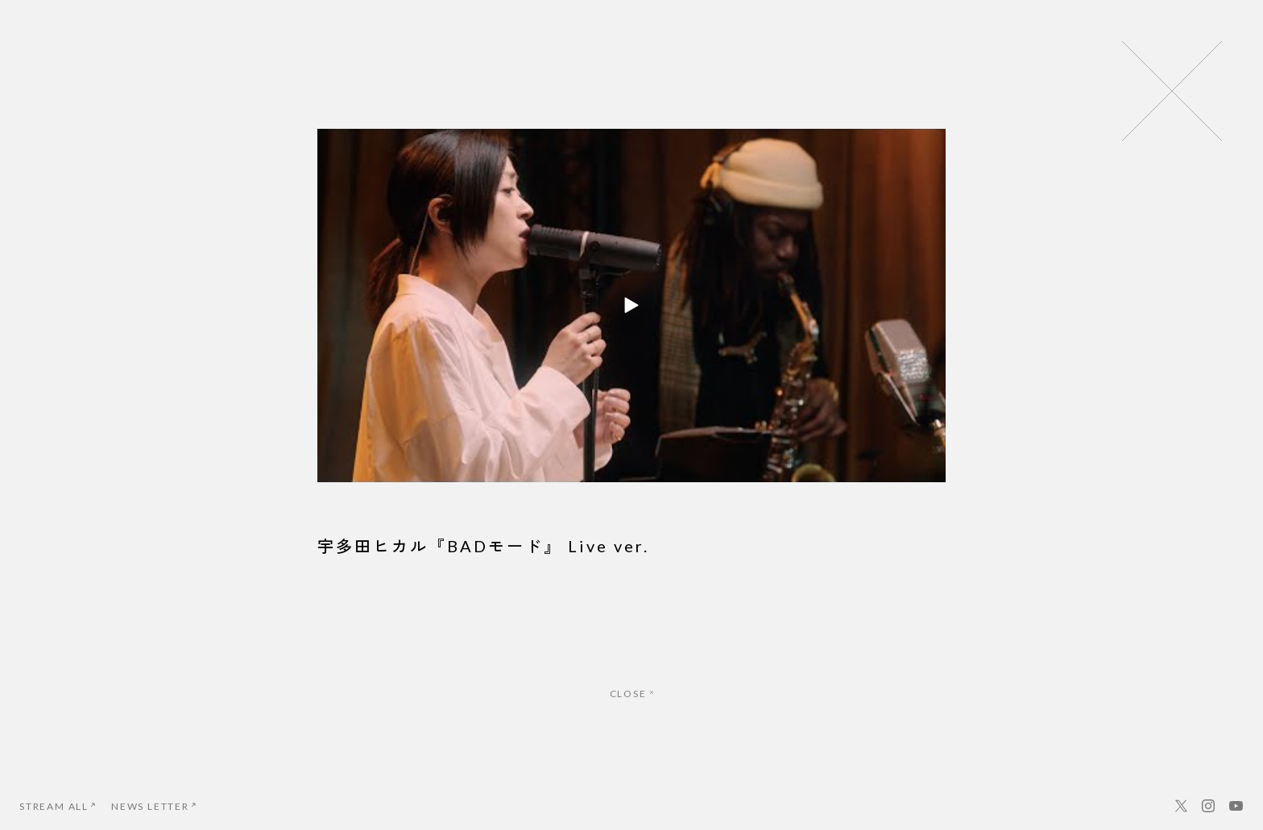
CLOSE (632, 694)
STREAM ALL (57, 806)
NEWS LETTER (153, 806)
